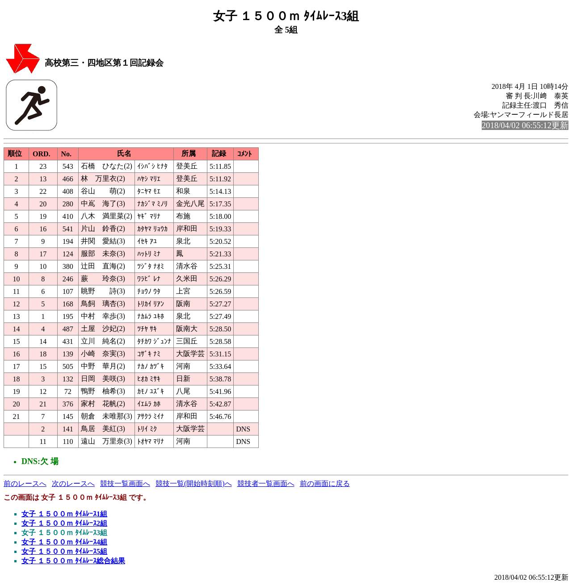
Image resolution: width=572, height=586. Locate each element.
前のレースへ (25, 483)
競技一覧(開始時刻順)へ (194, 483)
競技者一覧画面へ (265, 483)
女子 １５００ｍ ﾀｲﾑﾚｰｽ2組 (64, 523)
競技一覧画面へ (125, 483)
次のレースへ (73, 483)
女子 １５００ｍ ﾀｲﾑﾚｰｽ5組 (64, 551)
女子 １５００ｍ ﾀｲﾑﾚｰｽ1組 (64, 514)
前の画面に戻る (325, 483)
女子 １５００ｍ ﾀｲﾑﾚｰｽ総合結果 (73, 561)
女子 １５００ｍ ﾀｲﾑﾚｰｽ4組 (64, 542)
